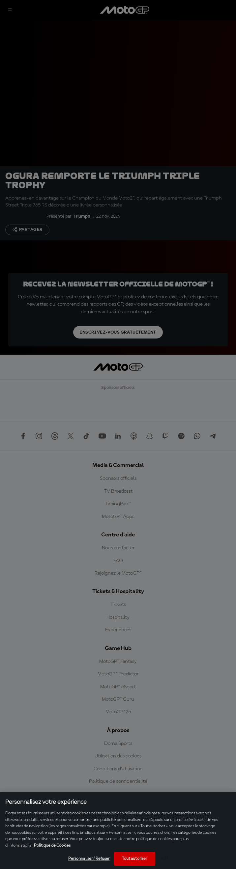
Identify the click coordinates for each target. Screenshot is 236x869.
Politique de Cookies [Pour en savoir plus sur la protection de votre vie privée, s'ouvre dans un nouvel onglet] (52, 845)
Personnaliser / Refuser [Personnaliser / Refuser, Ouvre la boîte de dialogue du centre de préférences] (89, 858)
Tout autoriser (134, 858)
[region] (118, 830)
